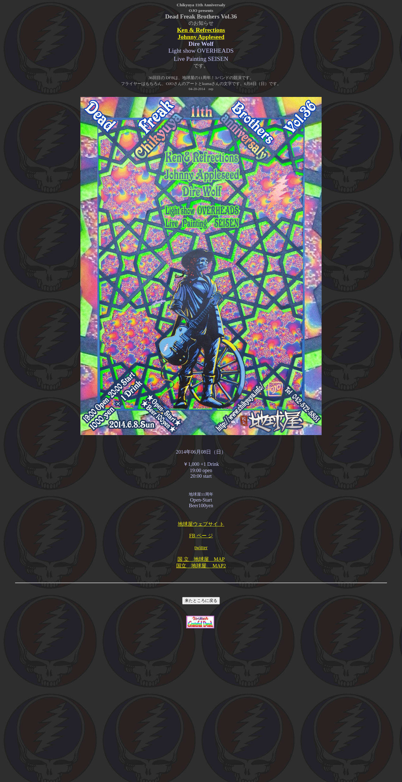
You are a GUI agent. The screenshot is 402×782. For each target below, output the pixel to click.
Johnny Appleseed (201, 37)
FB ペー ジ (201, 535)
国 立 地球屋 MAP (201, 559)
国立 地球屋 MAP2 (201, 565)
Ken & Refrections (201, 30)
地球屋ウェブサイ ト (201, 524)
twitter (201, 547)
